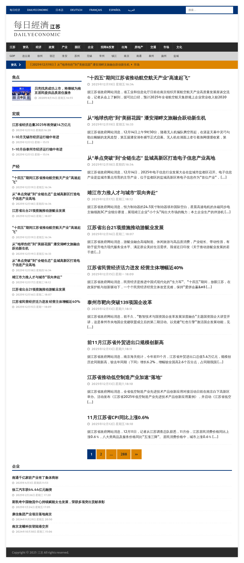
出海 (124, 47)
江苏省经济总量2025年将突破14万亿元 (41, 125)
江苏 (12, 47)
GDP (12, 56)
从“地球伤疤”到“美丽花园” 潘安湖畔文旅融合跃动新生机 (146, 118)
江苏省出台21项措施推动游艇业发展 (125, 227)
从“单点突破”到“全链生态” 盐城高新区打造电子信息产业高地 (151, 158)
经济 (38, 47)
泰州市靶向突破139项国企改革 (119, 302)
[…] (90, 102)
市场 (166, 47)
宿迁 (52, 56)
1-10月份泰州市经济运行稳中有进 (37, 149)
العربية (131, 10)
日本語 (59, 10)
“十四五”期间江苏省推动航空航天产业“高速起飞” (138, 78)
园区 (77, 47)
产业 (64, 47)
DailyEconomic (37, 10)
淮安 (64, 56)
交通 (153, 47)
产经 (16, 166)
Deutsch (76, 10)
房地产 (139, 47)
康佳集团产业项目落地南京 (32, 514)
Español (115, 10)
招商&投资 (107, 47)
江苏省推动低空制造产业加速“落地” (124, 377)
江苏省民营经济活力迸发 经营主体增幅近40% (135, 267)
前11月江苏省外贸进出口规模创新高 (125, 342)
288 (124, 454)
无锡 (89, 56)
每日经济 (15, 10)
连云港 (26, 56)
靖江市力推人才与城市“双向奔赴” (122, 192)
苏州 (77, 56)
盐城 (176, 56)
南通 (139, 56)
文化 (179, 47)
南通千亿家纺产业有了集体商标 (35, 477)
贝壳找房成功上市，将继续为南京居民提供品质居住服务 (58, 90)
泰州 (151, 56)
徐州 (40, 56)
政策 (51, 47)
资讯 (25, 47)
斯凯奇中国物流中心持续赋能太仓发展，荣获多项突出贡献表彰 (58, 502)
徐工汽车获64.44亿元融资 (32, 490)
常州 (102, 56)
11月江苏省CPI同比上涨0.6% (118, 417)
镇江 (114, 56)
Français (95, 10)
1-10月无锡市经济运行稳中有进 (35, 137)
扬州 (163, 56)
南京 (126, 56)
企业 (90, 47)
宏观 (16, 113)
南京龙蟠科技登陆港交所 (30, 526)
